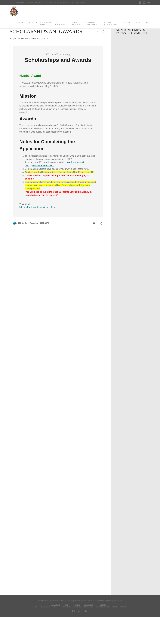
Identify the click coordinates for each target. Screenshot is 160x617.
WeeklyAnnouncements (103, 605)
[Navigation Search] (147, 22)
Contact (123, 606)
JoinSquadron (66, 605)
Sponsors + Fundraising (88, 605)
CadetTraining (77, 605)
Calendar (44, 606)
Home (35, 606)
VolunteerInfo (55, 605)
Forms (115, 606)
